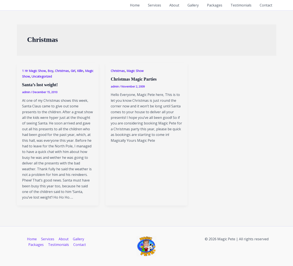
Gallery (197, 5)
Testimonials (242, 5)
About (180, 5)
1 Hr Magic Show (34, 71)
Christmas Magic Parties (134, 79)
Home (143, 5)
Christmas (62, 71)
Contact (266, 5)
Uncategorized (42, 76)
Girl (73, 71)
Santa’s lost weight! (40, 84)
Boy (50, 71)
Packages (218, 5)
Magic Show (135, 71)
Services (161, 5)
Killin (80, 71)
